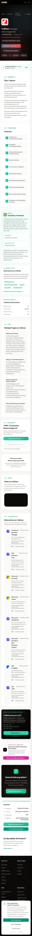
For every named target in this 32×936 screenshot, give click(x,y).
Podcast (3, 880)
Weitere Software (6, 34)
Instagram (15, 55)
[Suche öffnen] (25, 2)
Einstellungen (16, 930)
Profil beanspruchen (16, 829)
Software (10, 14)
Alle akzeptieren (16, 921)
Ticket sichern (16, 733)
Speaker (19, 874)
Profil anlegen (5, 900)
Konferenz (4, 864)
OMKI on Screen (5, 874)
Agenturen (20, 868)
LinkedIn (4, 55)
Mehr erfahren (8, 848)
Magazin (3, 897)
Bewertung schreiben (10, 50)
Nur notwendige (16, 925)
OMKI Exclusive (5, 871)
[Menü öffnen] (29, 2)
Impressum (20, 891)
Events (19, 871)
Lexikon (3, 883)
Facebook (23, 55)
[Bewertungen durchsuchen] (16, 446)
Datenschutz (21, 894)
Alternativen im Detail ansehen (13, 292)
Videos (3, 877)
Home (3, 14)
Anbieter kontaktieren (11, 46)
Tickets (3, 868)
